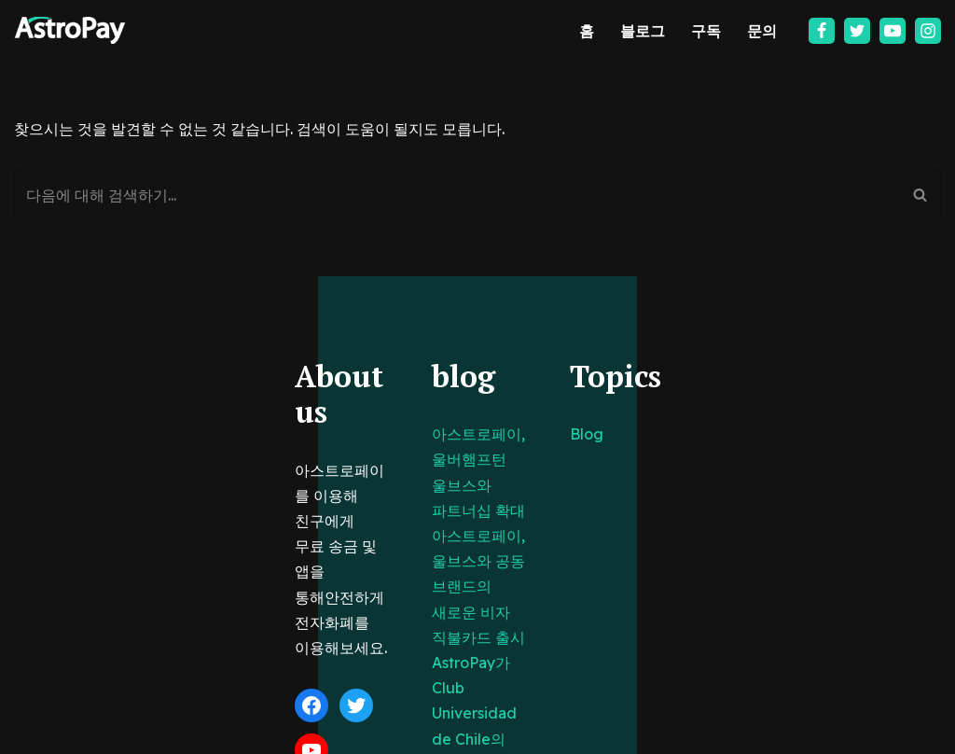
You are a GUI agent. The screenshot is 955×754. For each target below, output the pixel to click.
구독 (706, 30)
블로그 (642, 30)
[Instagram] (928, 31)
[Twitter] (857, 31)
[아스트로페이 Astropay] (70, 30)
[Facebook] (822, 31)
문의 (762, 30)
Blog (668, 435)
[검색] (456, 196)
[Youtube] (892, 31)
